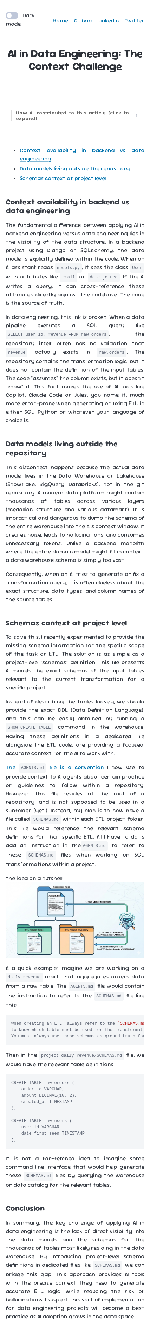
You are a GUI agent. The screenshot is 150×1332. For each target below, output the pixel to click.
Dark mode (20, 19)
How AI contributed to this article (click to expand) (72, 115)
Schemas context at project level (63, 178)
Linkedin (108, 20)
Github (83, 20)
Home (60, 20)
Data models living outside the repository (75, 168)
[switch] (12, 15)
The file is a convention (55, 767)
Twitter (134, 20)
